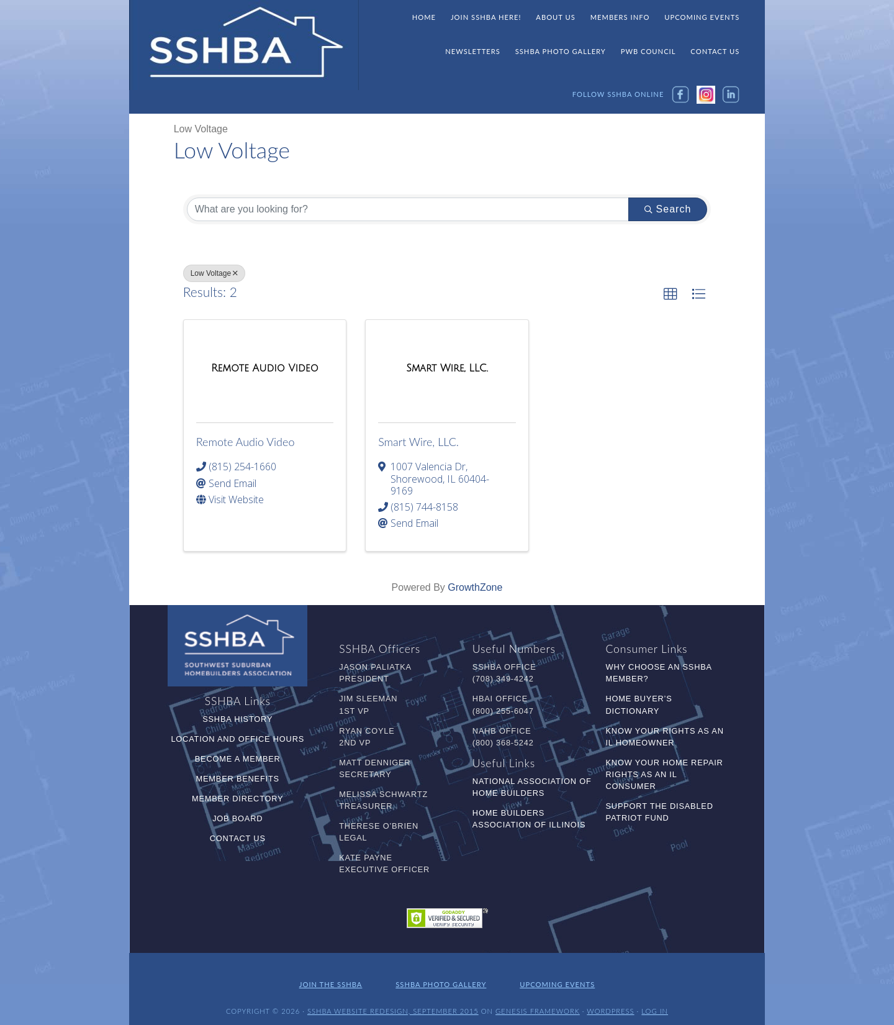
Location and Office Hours (237, 739)
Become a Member (238, 758)
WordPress (610, 1005)
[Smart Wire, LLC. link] (447, 368)
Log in (654, 1005)
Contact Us (238, 838)
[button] (670, 294)
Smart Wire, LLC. (418, 442)
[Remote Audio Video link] (264, 368)
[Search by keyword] (408, 209)
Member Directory (237, 798)
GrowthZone (475, 587)
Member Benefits (237, 778)
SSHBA (244, 45)
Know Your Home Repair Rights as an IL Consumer (664, 774)
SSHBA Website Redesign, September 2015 (393, 1005)
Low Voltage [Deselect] (214, 273)
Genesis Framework (537, 1005)
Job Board (237, 818)
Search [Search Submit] (668, 209)
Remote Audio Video (245, 442)
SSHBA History (237, 719)
